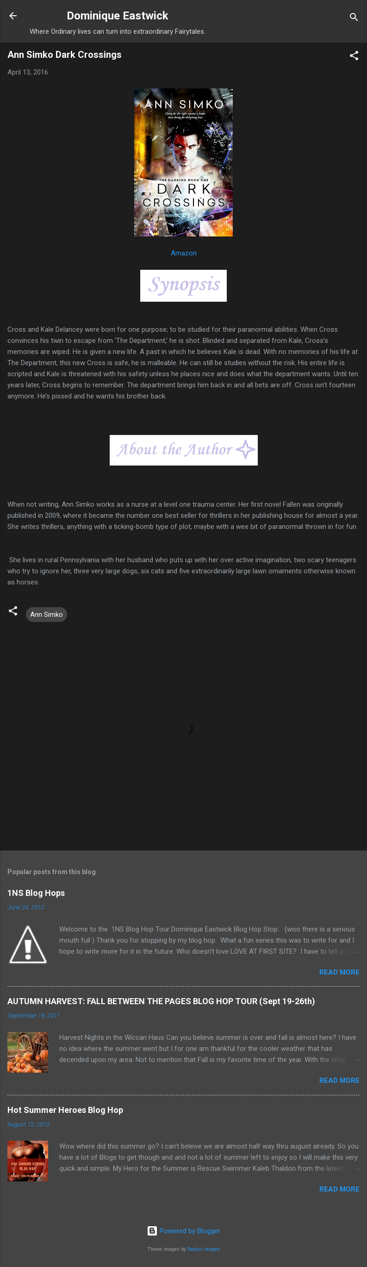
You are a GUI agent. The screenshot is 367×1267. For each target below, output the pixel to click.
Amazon (184, 253)
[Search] (354, 19)
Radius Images (203, 1249)
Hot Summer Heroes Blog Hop (65, 1110)
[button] (354, 57)
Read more (339, 972)
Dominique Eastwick (117, 15)
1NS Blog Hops (36, 893)
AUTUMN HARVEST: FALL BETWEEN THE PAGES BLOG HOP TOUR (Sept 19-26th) (161, 1001)
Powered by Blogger (183, 1231)
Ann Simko (46, 614)
